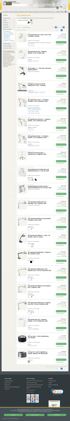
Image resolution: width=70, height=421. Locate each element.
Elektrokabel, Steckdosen (8, 30)
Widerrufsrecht (8, 379)
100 (66, 23)
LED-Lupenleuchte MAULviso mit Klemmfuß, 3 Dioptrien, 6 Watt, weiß (39, 215)
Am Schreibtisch (42, 7)
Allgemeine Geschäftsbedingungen (12, 383)
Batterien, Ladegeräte (8, 29)
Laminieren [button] (9, 18)
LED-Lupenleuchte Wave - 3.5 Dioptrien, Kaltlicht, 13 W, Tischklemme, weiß (38, 133)
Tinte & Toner (6, 7)
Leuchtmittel (6, 33)
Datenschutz (13, 418)
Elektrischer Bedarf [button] (9, 25)
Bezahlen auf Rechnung (32, 379)
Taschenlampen (6, 35)
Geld (52, 7)
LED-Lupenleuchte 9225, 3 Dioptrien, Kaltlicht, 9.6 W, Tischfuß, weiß (37, 48)
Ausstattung (21, 7)
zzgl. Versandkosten (62, 33)
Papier (11, 7)
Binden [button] (9, 16)
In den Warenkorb (60, 38)
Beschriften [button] (9, 21)
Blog (49, 383)
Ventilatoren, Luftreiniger (8, 36)
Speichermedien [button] (9, 39)
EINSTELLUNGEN (35, 415)
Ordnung (30, 7)
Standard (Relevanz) (26, 23)
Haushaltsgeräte (6, 27)
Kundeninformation (9, 377)
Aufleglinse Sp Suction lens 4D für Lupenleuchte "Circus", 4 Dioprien (37, 81)
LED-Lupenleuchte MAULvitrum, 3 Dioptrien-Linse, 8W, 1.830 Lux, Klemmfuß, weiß (39, 299)
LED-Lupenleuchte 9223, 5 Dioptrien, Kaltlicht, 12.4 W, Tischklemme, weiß (37, 316)
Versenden (49, 7)
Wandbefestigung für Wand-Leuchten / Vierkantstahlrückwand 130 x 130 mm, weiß (39, 183)
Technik (25, 7)
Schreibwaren (35, 7)
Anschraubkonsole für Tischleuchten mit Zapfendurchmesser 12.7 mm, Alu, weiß (38, 166)
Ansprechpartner (52, 377)
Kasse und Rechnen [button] (9, 44)
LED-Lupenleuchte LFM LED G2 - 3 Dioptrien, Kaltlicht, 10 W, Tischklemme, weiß (39, 116)
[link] (57, 388)
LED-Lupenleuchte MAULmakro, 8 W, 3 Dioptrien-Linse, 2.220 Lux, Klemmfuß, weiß (39, 266)
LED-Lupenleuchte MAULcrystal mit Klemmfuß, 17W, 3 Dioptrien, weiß (37, 199)
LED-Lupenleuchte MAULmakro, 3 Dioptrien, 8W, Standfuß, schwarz (39, 249)
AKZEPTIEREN (57, 415)
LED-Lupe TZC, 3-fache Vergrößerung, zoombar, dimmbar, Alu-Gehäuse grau (38, 349)
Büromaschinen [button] (9, 14)
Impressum (5, 418)
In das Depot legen (60, 41)
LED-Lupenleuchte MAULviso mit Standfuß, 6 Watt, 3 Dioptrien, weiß (39, 282)
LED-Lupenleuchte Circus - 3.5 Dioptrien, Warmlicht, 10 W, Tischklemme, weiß (38, 96)
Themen (62, 7)
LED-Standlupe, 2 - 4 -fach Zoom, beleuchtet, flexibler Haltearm (39, 65)
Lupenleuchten (7, 32)
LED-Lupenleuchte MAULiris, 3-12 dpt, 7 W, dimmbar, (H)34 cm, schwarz (39, 232)
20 (64, 23)
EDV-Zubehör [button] (9, 23)
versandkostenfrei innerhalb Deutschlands (61, 50)
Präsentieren (15, 7)
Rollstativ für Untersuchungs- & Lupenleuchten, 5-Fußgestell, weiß (37, 149)
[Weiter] (66, 26)
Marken (58, 7)
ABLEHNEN (13, 415)
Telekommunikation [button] (9, 42)
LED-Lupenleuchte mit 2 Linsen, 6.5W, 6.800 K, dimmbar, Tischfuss (39, 31)
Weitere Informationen (53, 381)
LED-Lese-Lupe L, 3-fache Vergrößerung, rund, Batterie (38, 333)
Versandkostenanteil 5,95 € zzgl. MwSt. (35, 381)
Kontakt (50, 379)
